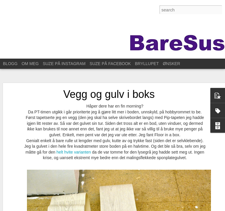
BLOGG (10, 63)
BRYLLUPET (147, 63)
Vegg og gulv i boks (109, 90)
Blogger (171, 208)
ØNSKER (171, 63)
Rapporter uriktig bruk (193, 208)
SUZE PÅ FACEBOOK (110, 63)
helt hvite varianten (74, 147)
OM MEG (30, 63)
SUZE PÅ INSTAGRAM (64, 63)
